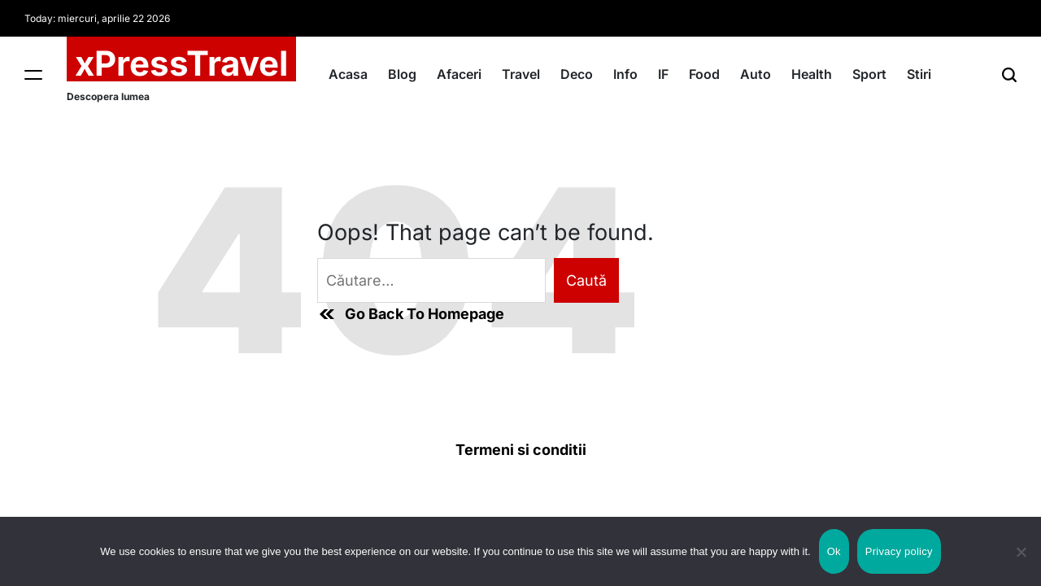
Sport (869, 74)
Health (811, 74)
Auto (755, 74)
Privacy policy (899, 551)
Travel (521, 74)
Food (704, 74)
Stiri (919, 74)
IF (663, 74)
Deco (576, 74)
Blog (402, 74)
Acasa (348, 74)
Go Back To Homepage (410, 314)
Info (625, 74)
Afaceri (459, 74)
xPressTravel (181, 63)
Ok (834, 551)
